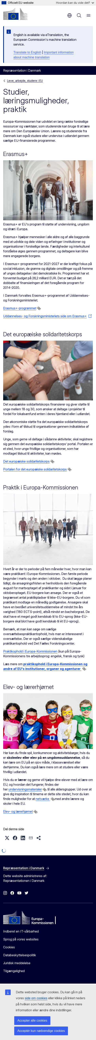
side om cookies (36, 998)
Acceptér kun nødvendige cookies (41, 1030)
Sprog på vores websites (21, 939)
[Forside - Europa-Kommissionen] (15, 14)
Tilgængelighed (14, 971)
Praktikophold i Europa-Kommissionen (30, 651)
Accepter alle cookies (32, 1020)
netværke (43, 799)
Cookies (9, 947)
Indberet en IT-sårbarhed (21, 931)
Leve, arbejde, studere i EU (25, 80)
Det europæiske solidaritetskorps (26, 461)
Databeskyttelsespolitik (19, 955)
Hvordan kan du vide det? (75, 2)
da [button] (69, 15)
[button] (7, 838)
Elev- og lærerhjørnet (18, 811)
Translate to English (27, 52)
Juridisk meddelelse (16, 963)
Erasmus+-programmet (19, 308)
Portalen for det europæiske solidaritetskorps (35, 469)
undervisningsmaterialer (25, 789)
